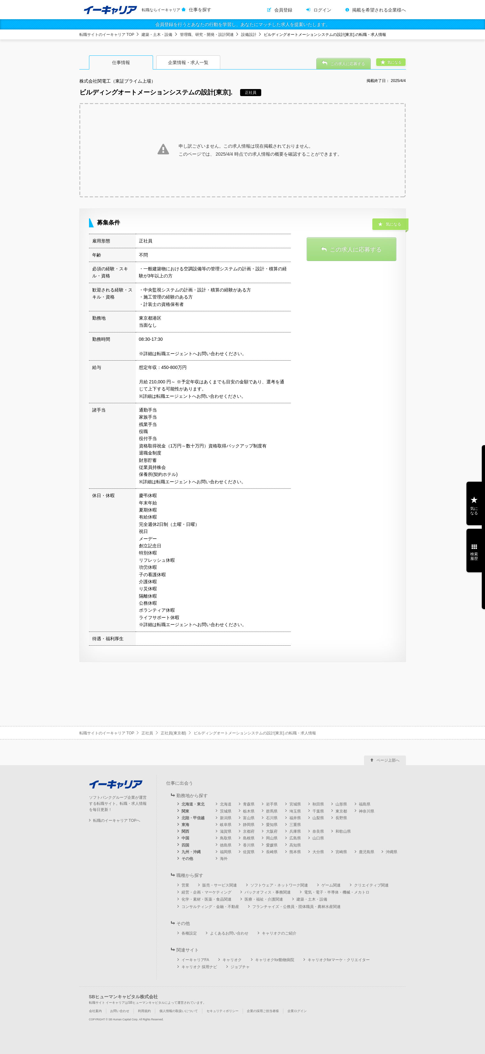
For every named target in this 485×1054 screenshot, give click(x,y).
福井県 (295, 818)
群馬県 (272, 811)
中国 (185, 838)
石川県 (272, 818)
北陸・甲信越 (193, 818)
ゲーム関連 (331, 885)
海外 (224, 858)
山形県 (341, 804)
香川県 (249, 845)
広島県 (295, 838)
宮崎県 (341, 852)
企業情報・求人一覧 (188, 62)
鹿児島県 (366, 852)
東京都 (341, 811)
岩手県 (272, 804)
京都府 (249, 831)
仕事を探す (200, 9)
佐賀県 (249, 852)
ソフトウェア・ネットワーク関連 (279, 885)
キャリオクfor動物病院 (274, 960)
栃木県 (249, 811)
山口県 (318, 838)
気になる (474, 510)
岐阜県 (225, 824)
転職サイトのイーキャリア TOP (106, 34)
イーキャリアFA (195, 960)
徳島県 (225, 845)
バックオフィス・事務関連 (268, 892)
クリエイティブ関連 (371, 885)
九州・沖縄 (191, 852)
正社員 (147, 733)
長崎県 (272, 852)
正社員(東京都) (173, 733)
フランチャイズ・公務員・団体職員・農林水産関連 (296, 906)
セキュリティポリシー (222, 1011)
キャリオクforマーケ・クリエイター (339, 960)
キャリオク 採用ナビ (199, 967)
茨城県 (225, 811)
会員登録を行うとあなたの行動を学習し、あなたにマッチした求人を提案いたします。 (242, 24)
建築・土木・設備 (156, 34)
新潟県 (225, 818)
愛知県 (272, 824)
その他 (187, 858)
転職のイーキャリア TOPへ (117, 820)
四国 (185, 845)
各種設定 (189, 933)
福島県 (364, 804)
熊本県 (295, 852)
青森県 (249, 804)
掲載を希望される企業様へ (379, 9)
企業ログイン (297, 1011)
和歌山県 (343, 831)
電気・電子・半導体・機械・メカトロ (336, 892)
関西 (185, 831)
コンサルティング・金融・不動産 (210, 906)
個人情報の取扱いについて (178, 1011)
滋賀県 (225, 831)
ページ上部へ (388, 760)
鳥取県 (225, 838)
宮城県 (295, 804)
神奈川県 (366, 811)
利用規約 (144, 1011)
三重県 (295, 824)
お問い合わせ (119, 1011)
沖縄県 (391, 852)
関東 (185, 811)
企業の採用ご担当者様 (263, 1011)
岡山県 (272, 838)
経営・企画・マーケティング (206, 892)
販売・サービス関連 (219, 885)
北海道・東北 (193, 804)
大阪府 (272, 831)
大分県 (318, 852)
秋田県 (318, 804)
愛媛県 (272, 845)
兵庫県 (295, 831)
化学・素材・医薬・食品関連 (206, 899)
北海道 (225, 804)
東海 (185, 824)
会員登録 (283, 9)
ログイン (322, 9)
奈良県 (318, 831)
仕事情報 (121, 62)
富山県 (249, 818)
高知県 (295, 845)
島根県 (249, 838)
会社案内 (95, 1011)
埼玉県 (295, 811)
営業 (185, 885)
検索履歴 (474, 556)
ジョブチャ (240, 967)
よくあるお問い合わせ (229, 933)
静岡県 (249, 824)
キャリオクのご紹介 (279, 933)
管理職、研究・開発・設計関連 (207, 34)
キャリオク (232, 960)
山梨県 (318, 818)
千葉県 (318, 811)
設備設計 (248, 34)
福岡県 (225, 852)
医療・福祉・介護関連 (264, 899)
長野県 (341, 818)
